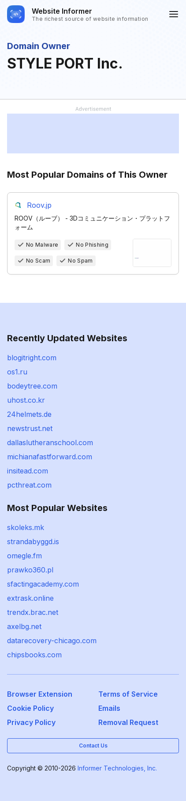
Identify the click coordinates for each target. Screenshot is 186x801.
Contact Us (93, 745)
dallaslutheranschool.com (50, 442)
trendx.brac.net (32, 612)
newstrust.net (29, 428)
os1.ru (17, 371)
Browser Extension (39, 694)
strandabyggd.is (33, 541)
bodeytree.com (32, 385)
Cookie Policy (30, 708)
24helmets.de (29, 414)
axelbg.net (24, 626)
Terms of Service (128, 694)
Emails (109, 708)
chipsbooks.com (34, 654)
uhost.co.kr (26, 400)
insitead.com (27, 470)
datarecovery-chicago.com (52, 640)
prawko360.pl (30, 569)
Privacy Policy (31, 722)
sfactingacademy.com (43, 584)
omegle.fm (24, 555)
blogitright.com (31, 357)
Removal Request (128, 722)
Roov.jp (39, 205)
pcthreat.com (29, 485)
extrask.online (30, 598)
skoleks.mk (25, 527)
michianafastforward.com (49, 456)
